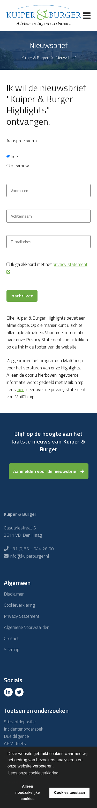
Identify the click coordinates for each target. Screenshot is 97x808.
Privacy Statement (21, 616)
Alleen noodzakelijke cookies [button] (27, 792)
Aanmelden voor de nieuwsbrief (45, 471)
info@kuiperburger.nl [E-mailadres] (29, 555)
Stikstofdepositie (20, 721)
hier (20, 389)
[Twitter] (20, 692)
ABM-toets (15, 743)
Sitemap (11, 649)
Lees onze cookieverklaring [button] (33, 773)
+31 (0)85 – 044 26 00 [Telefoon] (32, 548)
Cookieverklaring (19, 604)
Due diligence (16, 736)
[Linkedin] (9, 692)
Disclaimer (14, 593)
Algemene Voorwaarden (26, 627)
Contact (11, 638)
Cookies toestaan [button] (69, 792)
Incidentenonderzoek (23, 728)
